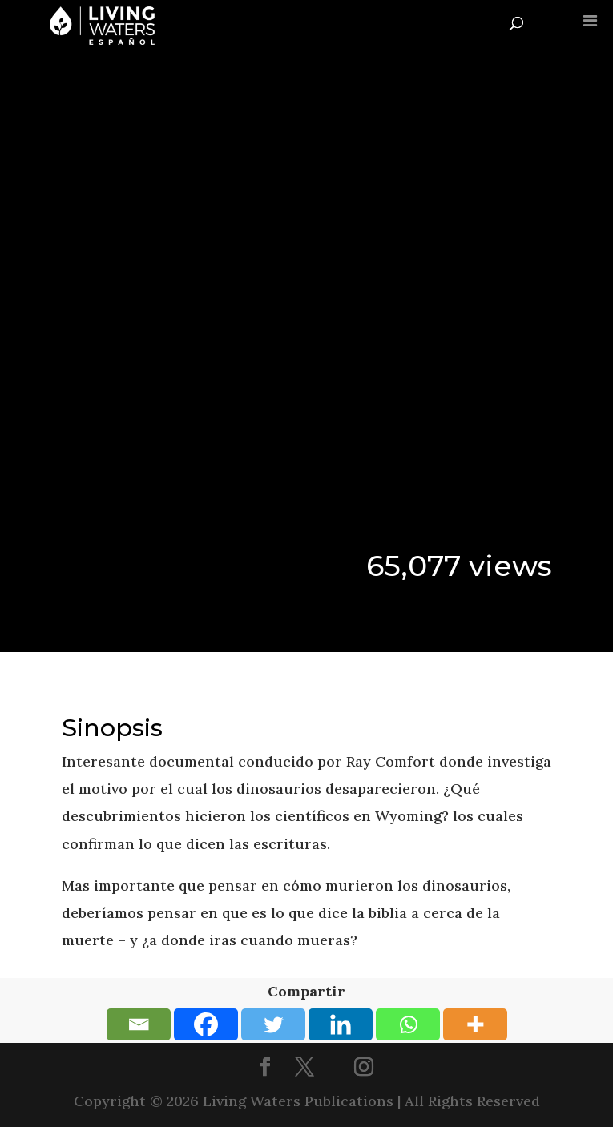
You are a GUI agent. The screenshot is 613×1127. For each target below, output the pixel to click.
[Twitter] (273, 1024)
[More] (475, 1024)
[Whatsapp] (408, 1024)
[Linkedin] (341, 1024)
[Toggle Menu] (590, 21)
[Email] (139, 1024)
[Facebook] (206, 1024)
